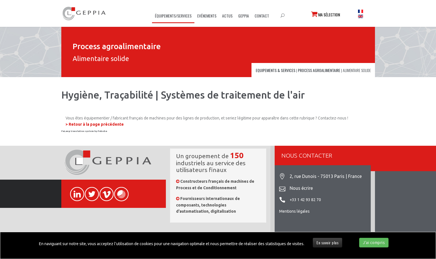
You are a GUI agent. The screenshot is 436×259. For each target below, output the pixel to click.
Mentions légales (294, 211)
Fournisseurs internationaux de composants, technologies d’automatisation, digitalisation (208, 205)
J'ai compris (374, 242)
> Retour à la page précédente (95, 124)
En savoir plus (327, 242)
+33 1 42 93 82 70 (305, 199)
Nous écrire (301, 188)
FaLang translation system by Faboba (84, 131)
